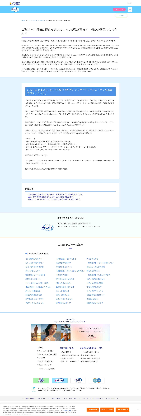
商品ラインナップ (45, 365)
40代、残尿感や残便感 (95, 283)
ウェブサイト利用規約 (54, 398)
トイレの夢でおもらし (95, 291)
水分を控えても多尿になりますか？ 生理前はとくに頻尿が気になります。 (56, 194)
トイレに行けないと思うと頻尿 (36, 283)
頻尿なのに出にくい (32, 279)
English (121, 16)
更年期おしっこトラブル (34, 299)
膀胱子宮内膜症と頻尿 (33, 295)
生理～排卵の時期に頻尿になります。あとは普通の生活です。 (51, 197)
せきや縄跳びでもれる (33, 259)
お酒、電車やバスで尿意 (34, 267)
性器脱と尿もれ (92, 299)
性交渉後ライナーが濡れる (35, 275)
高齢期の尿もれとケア (95, 303)
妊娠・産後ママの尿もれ (88, 355)
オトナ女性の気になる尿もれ (37, 253)
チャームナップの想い (46, 351)
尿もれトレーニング (67, 358)
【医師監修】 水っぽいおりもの (98, 275)
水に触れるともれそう (64, 267)
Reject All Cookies (107, 410)
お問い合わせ (41, 398)
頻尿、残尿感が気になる (96, 279)
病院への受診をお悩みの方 (89, 361)
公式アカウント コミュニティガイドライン (91, 398)
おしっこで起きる (62, 291)
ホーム (41, 347)
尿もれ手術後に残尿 (32, 291)
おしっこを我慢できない (34, 263)
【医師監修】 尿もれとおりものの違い (70, 271)
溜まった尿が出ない (63, 283)
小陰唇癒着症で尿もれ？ (96, 295)
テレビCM (42, 358)
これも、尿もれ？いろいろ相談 (90, 358)
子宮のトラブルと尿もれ (34, 303)
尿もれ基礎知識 (66, 352)
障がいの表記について (112, 398)
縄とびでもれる (92, 259)
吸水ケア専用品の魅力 (46, 361)
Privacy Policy (67, 411)
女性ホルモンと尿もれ (64, 299)
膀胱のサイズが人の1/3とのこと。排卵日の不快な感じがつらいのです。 (55, 199)
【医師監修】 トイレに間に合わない (100, 263)
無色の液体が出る (93, 271)
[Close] (138, 411)
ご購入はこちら (119, 9)
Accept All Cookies (122, 410)
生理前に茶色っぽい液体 (65, 287)
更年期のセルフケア (63, 303)
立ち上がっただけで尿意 (96, 267)
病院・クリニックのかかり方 (70, 361)
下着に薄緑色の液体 (94, 287)
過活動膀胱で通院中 (63, 263)
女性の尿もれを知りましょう (70, 355)
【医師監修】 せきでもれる (66, 259)
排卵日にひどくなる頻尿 (65, 279)
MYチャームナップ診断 (47, 369)
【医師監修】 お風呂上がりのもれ (38, 287)
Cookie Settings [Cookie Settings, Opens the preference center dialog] (92, 410)
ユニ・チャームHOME (28, 398)
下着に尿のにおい (62, 275)
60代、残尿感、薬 (63, 295)
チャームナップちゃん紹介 (48, 354)
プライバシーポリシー (70, 398)
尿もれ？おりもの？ (32, 271)
